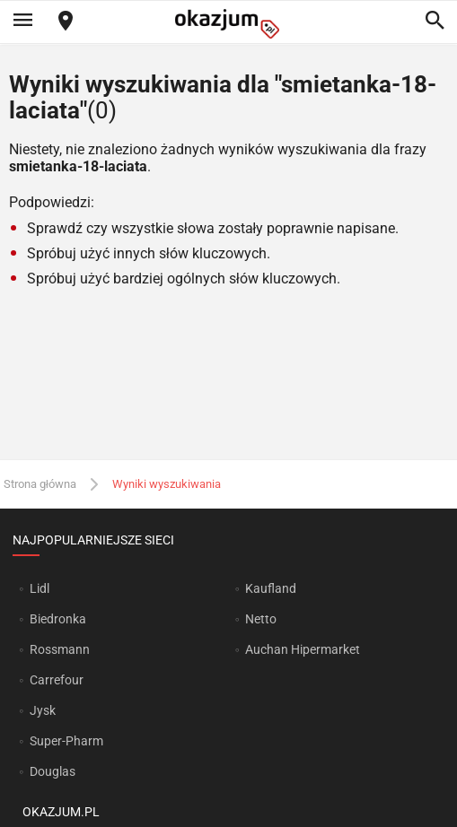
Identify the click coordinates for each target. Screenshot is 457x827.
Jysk (43, 710)
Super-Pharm (66, 741)
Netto (261, 619)
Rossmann (60, 649)
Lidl (39, 588)
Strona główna (40, 484)
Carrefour (56, 680)
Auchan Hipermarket (302, 649)
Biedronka (58, 619)
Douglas (52, 771)
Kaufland (270, 588)
